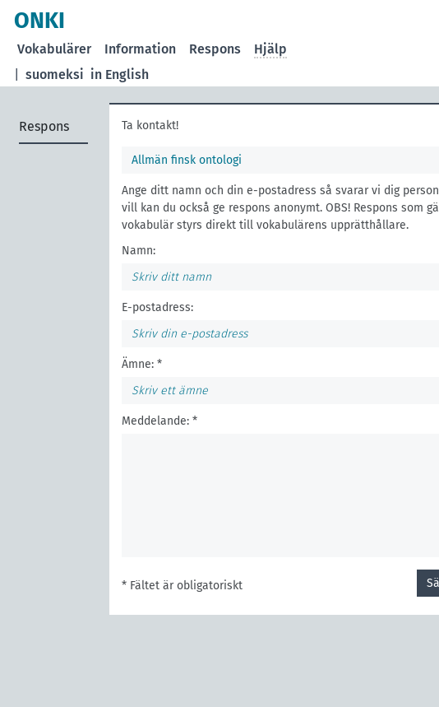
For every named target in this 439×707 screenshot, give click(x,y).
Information (140, 49)
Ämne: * (142, 364)
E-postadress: (157, 307)
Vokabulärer (54, 49)
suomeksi (54, 74)
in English (119, 74)
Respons (215, 49)
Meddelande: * (159, 421)
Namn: (138, 251)
